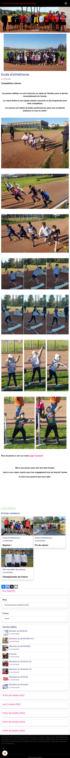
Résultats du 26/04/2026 (19, 644)
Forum (7, 617)
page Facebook (36, 456)
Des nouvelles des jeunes (14, 568)
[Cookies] (5, 753)
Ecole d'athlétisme (11, 538)
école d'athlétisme (8, 508)
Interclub (13, 652)
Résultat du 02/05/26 (18, 629)
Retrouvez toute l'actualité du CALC (17, 603)
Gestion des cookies (35, 755)
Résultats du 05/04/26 (18, 683)
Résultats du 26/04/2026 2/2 (21, 637)
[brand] (19, 3)
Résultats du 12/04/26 (18, 675)
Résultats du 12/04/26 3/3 (20, 660)
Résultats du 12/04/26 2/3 (20, 667)
